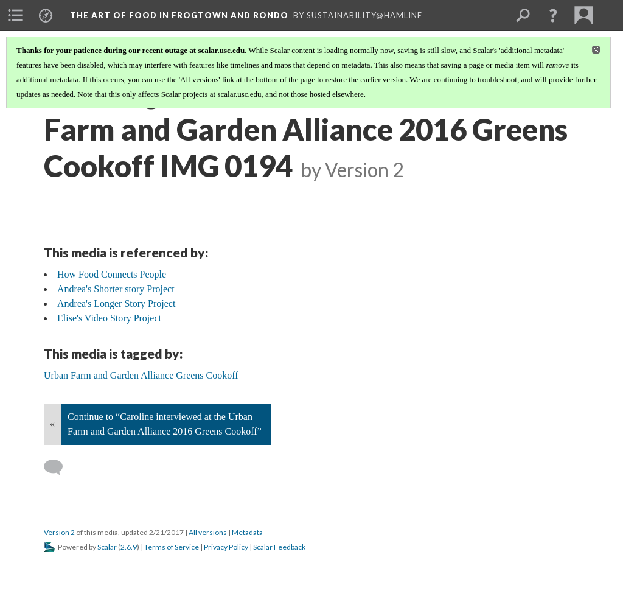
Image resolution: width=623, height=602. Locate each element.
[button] (553, 15)
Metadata (247, 532)
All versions (208, 532)
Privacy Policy (226, 546)
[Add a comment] (59, 467)
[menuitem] (15, 15)
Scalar (107, 546)
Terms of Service (171, 546)
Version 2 (59, 532)
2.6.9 (128, 546)
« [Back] (52, 424)
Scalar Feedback (279, 546)
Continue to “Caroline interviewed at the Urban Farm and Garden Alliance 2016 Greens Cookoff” (165, 423)
